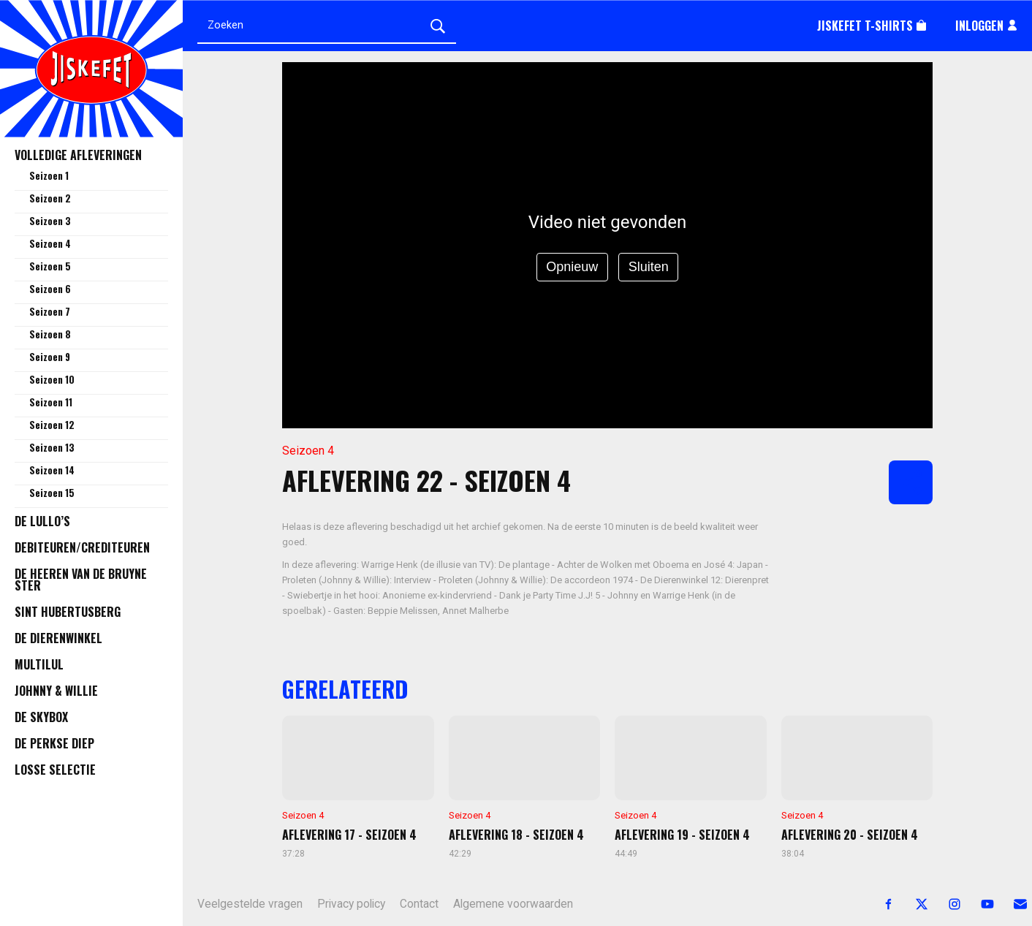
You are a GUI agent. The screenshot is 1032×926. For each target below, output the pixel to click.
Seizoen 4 (50, 243)
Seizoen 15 (52, 492)
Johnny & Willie (56, 690)
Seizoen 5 (50, 266)
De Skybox (41, 717)
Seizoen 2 (50, 198)
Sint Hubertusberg (68, 612)
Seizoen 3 (50, 220)
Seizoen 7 (49, 311)
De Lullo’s (42, 521)
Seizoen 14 (52, 470)
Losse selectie (55, 769)
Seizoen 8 (50, 334)
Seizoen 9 (49, 356)
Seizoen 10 (52, 379)
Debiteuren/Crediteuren (82, 547)
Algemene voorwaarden (513, 904)
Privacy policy (351, 904)
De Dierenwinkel (58, 638)
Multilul (39, 664)
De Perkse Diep (54, 743)
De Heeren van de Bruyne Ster (81, 579)
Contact (419, 904)
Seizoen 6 (50, 288)
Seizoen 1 (49, 175)
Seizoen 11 (50, 402)
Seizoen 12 (52, 424)
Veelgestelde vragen (250, 904)
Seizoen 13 (52, 447)
